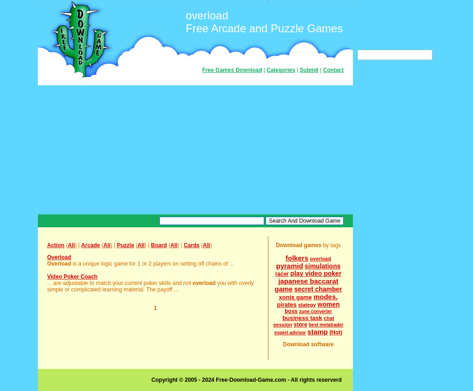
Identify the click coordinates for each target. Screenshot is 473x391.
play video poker (316, 273)
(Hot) (335, 332)
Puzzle (125, 245)
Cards (192, 245)
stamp (318, 332)
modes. (326, 297)
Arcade (90, 245)
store (300, 324)
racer (282, 274)
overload (320, 258)
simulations (322, 266)
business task (302, 317)
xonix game (295, 297)
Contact (333, 70)
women (328, 304)
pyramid (289, 266)
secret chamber (318, 289)
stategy (307, 305)
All (71, 245)
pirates (287, 304)
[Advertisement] (195, 149)
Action (55, 245)
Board (159, 245)
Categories (281, 70)
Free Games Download (232, 70)
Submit (309, 70)
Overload (59, 257)
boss (291, 311)
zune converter (315, 311)
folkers (296, 258)
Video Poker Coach (72, 276)
